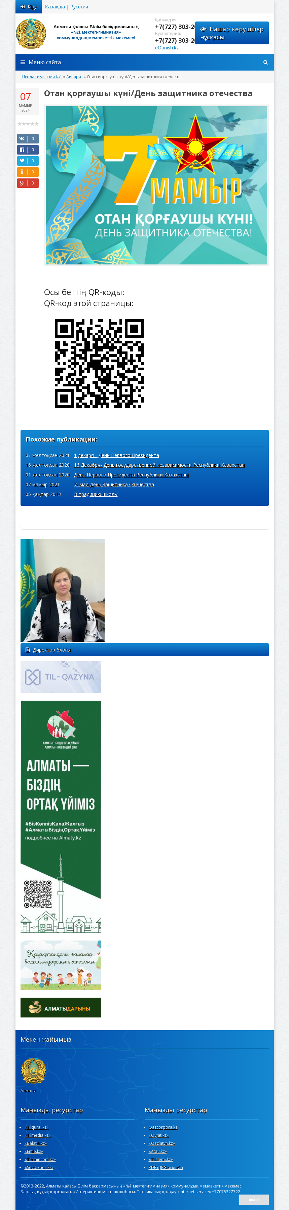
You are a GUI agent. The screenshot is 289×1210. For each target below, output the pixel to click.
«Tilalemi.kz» (161, 1159)
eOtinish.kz (167, 47)
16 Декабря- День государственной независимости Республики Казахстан (159, 465)
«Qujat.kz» (159, 1135)
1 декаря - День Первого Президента (116, 455)
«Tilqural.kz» (36, 1127)
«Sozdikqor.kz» (39, 1167)
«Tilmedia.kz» (37, 1135)
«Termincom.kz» (40, 1159)
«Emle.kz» (34, 1151)
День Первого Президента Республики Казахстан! (131, 474)
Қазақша (55, 6)
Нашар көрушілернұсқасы (232, 33)
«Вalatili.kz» (36, 1143)
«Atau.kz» (158, 1151)
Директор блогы (48, 649)
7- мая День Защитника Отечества (114, 484)
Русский (79, 6)
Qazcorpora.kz (163, 1127)
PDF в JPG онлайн (166, 1167)
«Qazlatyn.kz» (162, 1143)
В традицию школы (96, 494)
